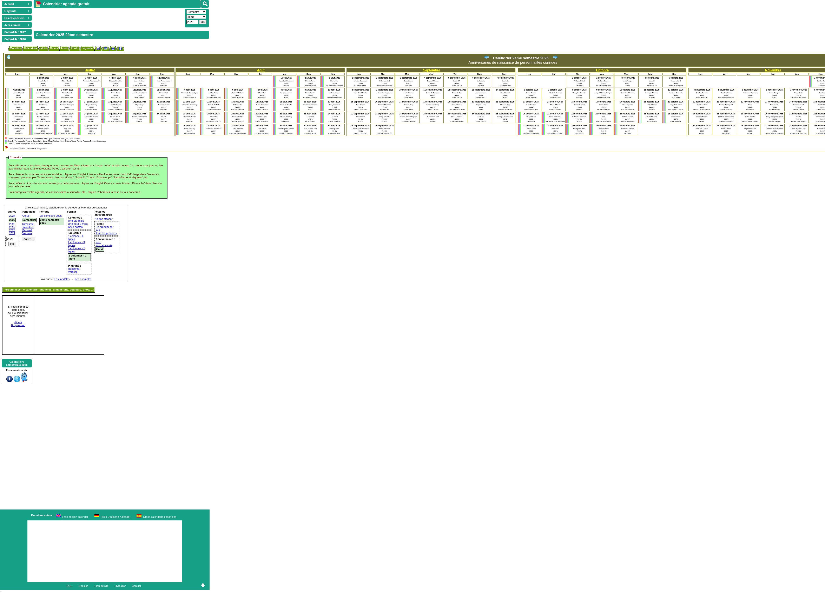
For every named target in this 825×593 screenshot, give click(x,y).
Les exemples (83, 279)
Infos (64, 48)
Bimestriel (28, 227)
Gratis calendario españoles (159, 516)
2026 (12, 224)
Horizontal (74, 268)
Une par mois (76, 220)
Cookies (83, 585)
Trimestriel (28, 224)
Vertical (72, 271)
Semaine (27, 233)
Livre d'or (120, 585)
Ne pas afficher (103, 218)
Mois (43, 48)
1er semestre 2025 (50, 215)
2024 (12, 215)
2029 (12, 233)
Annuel (26, 215)
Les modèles (62, 279)
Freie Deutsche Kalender (116, 516)
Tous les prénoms (106, 233)
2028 (12, 230)
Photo (74, 48)
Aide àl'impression (18, 324)
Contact (136, 585)
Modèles (15, 48)
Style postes (75, 226)
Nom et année (103, 245)
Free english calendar (75, 516)
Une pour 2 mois (78, 223)
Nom (98, 242)
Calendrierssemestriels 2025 (16, 363)
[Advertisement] (109, 17)
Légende (87, 48)
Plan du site (101, 585)
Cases (54, 48)
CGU (69, 585)
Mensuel (27, 230)
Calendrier (30, 48)
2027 (12, 227)
